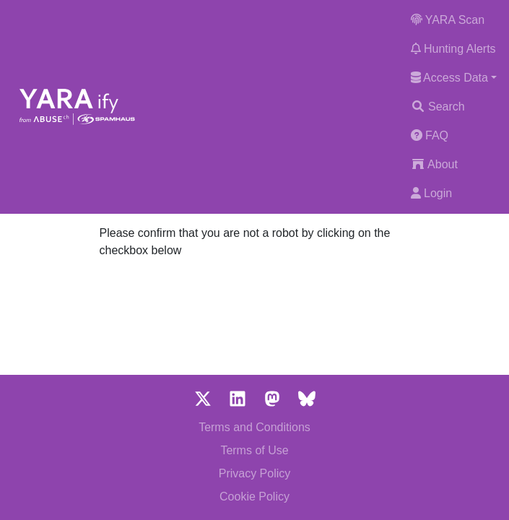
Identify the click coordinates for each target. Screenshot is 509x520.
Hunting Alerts (453, 49)
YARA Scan (448, 20)
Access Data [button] (449, 78)
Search (438, 106)
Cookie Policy (254, 496)
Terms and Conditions (254, 427)
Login (432, 193)
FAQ (429, 135)
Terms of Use (254, 450)
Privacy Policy (255, 473)
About (434, 164)
